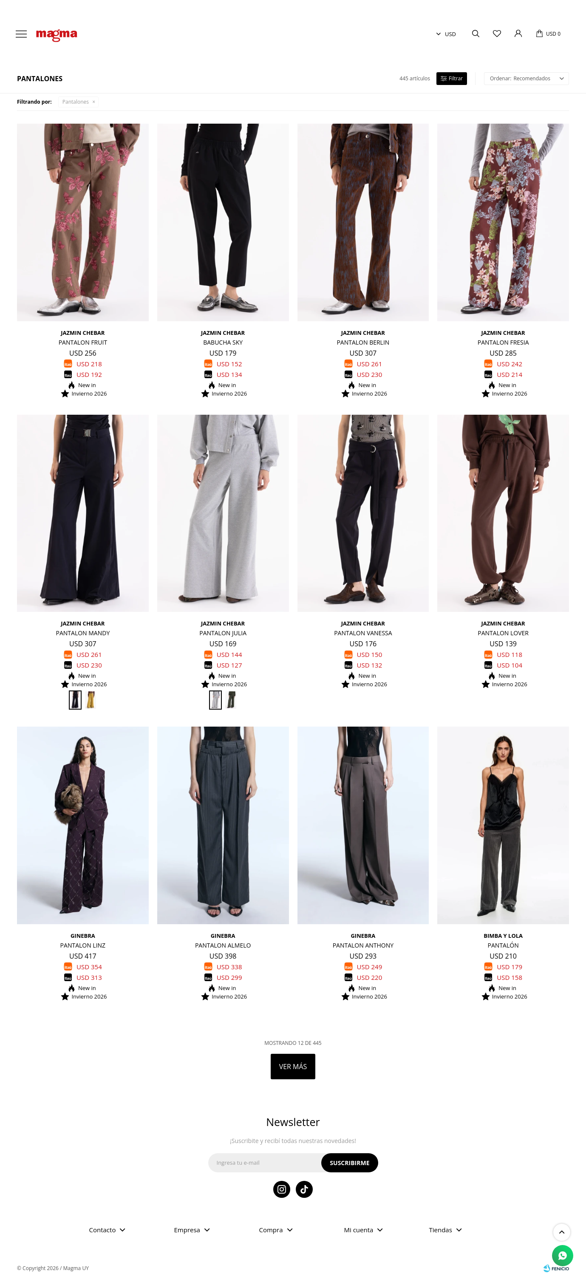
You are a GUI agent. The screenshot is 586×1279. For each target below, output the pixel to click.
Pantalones (75, 101)
